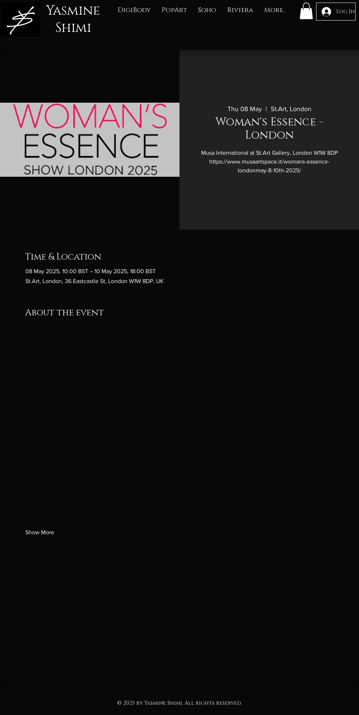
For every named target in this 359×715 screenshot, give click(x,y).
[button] (134, 10)
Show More (39, 532)
